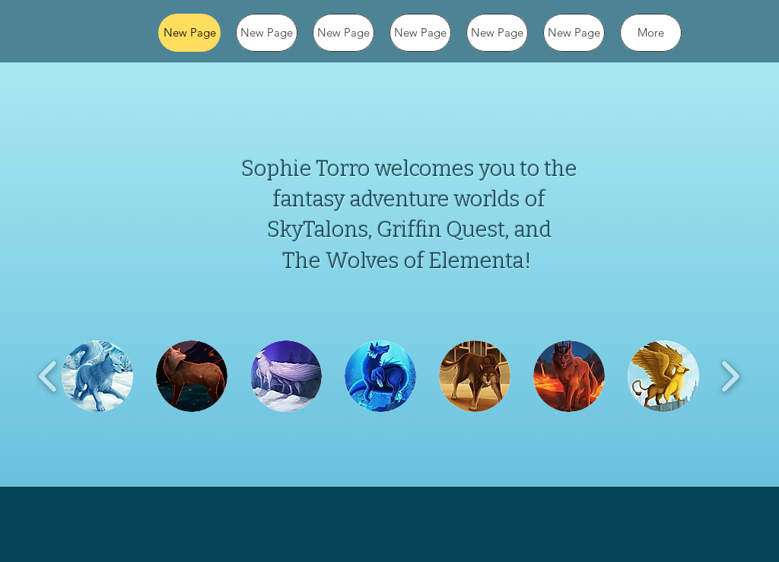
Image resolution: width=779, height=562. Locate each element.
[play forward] (730, 376)
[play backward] (48, 376)
